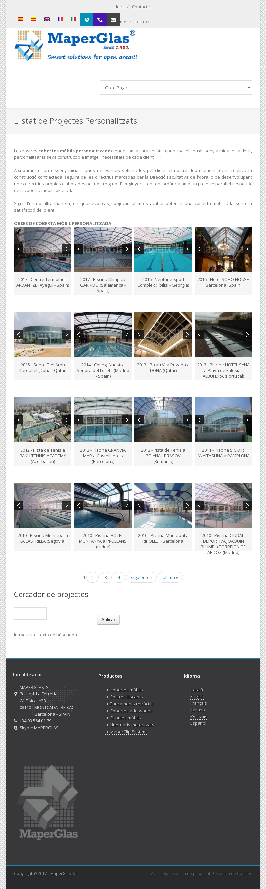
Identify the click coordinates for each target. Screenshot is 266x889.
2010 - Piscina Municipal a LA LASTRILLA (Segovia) (43, 538)
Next (66, 249)
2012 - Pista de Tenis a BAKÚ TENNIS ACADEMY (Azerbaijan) (43, 455)
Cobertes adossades (129, 711)
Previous (18, 249)
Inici (120, 7)
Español (198, 723)
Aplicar (108, 619)
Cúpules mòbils (123, 718)
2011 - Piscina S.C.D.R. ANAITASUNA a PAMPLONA (223, 453)
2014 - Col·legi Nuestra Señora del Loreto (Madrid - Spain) (103, 370)
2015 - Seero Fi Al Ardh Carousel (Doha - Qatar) (42, 367)
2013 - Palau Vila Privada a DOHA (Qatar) (163, 367)
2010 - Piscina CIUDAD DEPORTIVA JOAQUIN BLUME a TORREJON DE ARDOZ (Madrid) (223, 543)
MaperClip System (126, 732)
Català (196, 690)
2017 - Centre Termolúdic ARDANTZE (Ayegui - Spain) (42, 282)
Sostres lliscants (124, 697)
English (197, 696)
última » (170, 577)
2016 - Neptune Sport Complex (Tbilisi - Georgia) (163, 282)
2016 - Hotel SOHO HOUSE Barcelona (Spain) (223, 282)
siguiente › (141, 577)
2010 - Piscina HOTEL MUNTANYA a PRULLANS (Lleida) (103, 541)
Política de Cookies (234, 873)
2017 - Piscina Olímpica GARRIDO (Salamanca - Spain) (103, 284)
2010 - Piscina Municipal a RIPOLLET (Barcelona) (163, 538)
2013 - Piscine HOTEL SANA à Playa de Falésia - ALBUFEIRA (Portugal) (223, 370)
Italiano (197, 710)
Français (198, 703)
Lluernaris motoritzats (129, 725)
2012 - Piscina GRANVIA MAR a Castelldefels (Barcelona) (103, 455)
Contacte (141, 7)
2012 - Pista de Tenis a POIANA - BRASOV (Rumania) (163, 455)
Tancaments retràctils (129, 704)
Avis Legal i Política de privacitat (180, 873)
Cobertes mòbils (124, 690)
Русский (198, 716)
